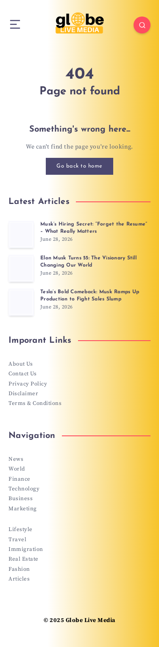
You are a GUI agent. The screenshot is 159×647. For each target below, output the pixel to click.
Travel (17, 539)
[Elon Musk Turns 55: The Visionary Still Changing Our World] (21, 268)
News (15, 459)
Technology (23, 488)
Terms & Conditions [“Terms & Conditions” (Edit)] (34, 403)
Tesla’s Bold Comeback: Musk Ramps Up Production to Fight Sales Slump (89, 295)
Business (20, 498)
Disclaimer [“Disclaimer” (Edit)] (23, 393)
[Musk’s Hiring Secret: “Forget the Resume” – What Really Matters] (21, 234)
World (16, 468)
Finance (19, 479)
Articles (19, 578)
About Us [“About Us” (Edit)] (20, 364)
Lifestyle (20, 529)
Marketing (22, 508)
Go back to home (79, 166)
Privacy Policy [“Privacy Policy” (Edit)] (27, 383)
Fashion (19, 569)
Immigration (25, 549)
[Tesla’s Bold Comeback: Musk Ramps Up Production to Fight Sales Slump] (21, 302)
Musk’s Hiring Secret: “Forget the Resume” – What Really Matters (93, 228)
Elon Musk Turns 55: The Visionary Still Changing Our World (88, 262)
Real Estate (23, 559)
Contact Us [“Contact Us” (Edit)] (22, 373)
